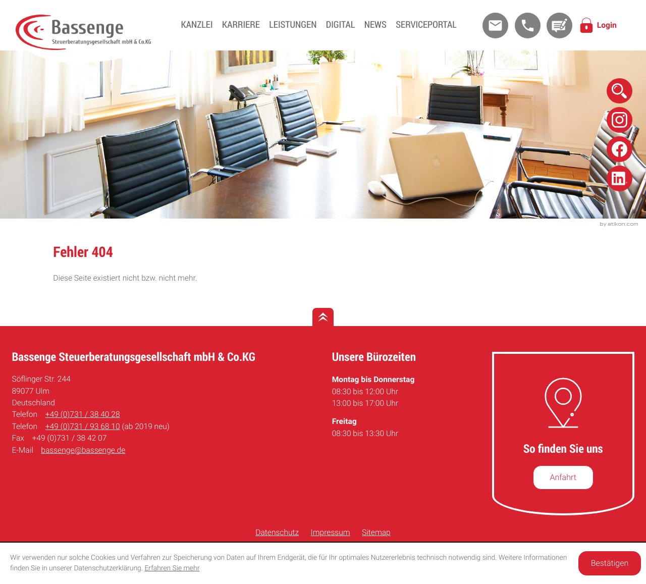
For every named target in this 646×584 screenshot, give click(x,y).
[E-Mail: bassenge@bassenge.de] (495, 25)
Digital (340, 25)
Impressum (330, 532)
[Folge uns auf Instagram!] (619, 120)
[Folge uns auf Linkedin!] (619, 178)
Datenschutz (277, 532)
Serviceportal (426, 25)
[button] (528, 25)
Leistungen (292, 25)
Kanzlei (197, 25)
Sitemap (376, 532)
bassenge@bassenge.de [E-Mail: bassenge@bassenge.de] (83, 450)
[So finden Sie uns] (563, 477)
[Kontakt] (559, 25)
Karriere (241, 25)
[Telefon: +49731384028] (82, 414)
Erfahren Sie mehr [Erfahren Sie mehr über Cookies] (171, 568)
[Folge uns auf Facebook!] (619, 149)
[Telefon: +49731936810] (82, 427)
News (375, 25)
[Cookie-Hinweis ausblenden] (609, 563)
